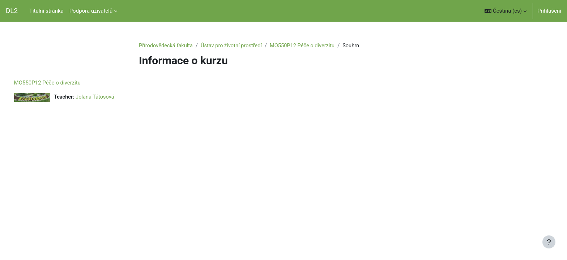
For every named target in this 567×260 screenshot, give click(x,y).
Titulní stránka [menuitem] (46, 11)
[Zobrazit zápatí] (548, 241)
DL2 (12, 11)
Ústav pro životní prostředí (233, 46)
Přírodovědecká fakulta (167, 46)
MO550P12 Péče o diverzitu (306, 46)
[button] (505, 11)
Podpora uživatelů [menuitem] (90, 11)
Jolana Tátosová (110, 97)
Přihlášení (549, 11)
